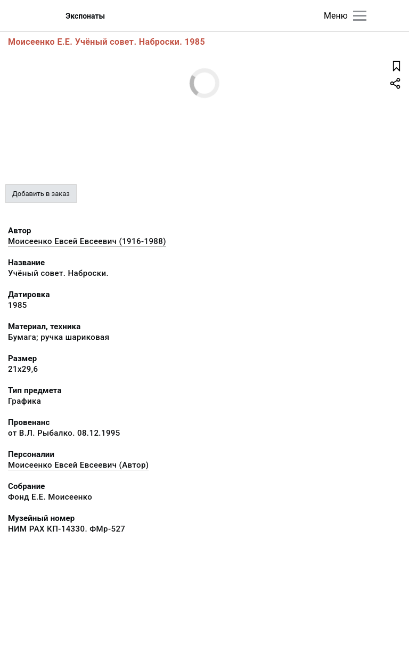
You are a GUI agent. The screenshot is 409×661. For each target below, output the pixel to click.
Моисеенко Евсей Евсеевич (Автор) (78, 465)
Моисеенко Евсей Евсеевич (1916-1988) (87, 241)
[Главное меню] (360, 15)
